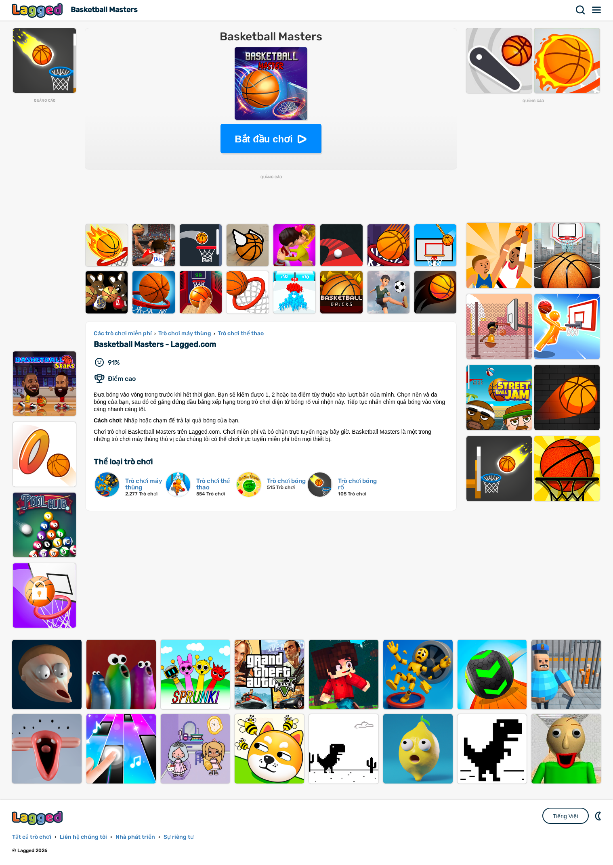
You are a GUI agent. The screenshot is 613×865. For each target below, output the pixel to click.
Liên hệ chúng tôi (83, 837)
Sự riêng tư (179, 837)
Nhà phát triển (135, 837)
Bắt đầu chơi (264, 139)
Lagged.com (38, 818)
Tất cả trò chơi (31, 837)
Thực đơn (597, 10)
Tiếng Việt (565, 816)
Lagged (38, 10)
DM (599, 816)
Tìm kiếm (581, 10)
